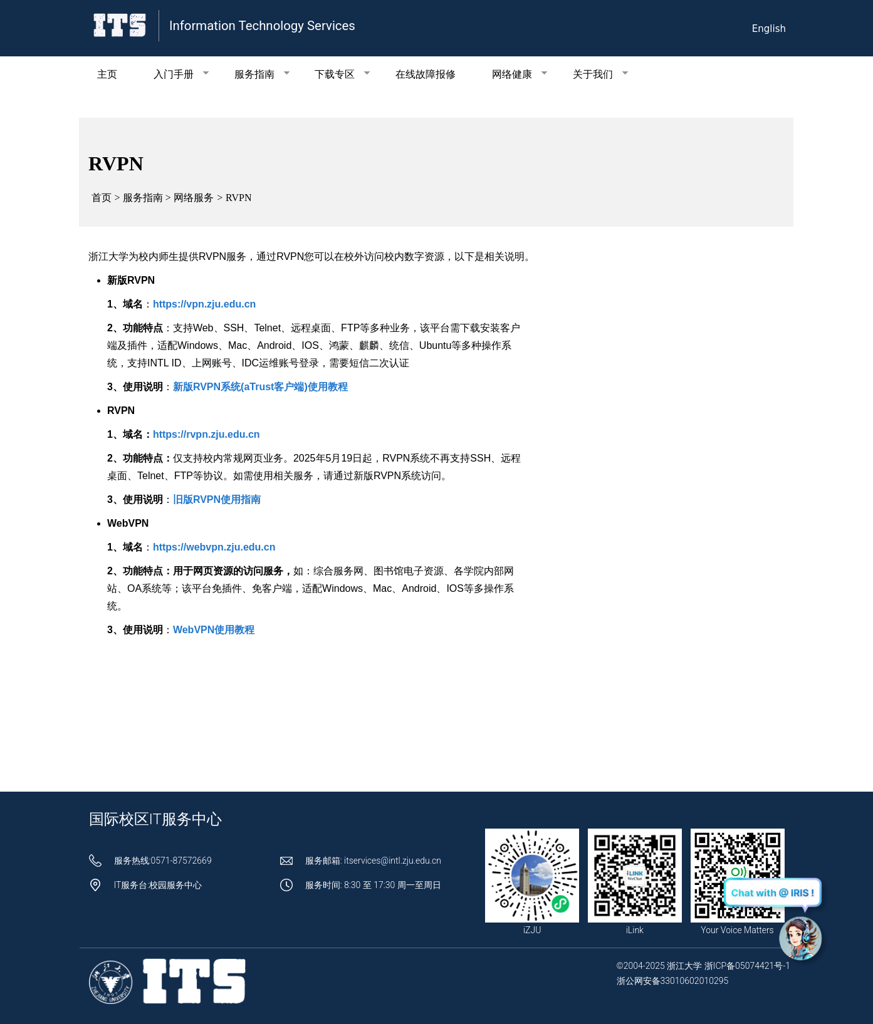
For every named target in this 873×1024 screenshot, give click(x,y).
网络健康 (510, 74)
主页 (107, 74)
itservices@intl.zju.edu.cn (392, 861)
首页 (101, 197)
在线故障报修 (425, 74)
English (769, 28)
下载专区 (333, 74)
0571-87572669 (180, 861)
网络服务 (194, 197)
